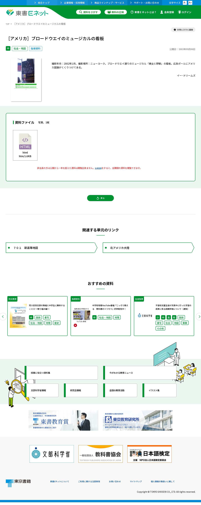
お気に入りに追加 (182, 30)
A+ (190, 2)
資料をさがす (88, 12)
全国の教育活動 (120, 399)
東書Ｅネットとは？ (144, 12)
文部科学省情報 (42, 399)
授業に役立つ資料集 (45, 382)
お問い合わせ (126, 484)
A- (185, 2)
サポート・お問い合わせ (144, 2)
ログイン (184, 12)
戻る (100, 202)
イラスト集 (157, 399)
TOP (8, 23)
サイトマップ (149, 484)
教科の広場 (116, 12)
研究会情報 (79, 399)
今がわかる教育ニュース (126, 382)
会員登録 (167, 12)
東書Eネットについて (62, 484)
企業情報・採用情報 (73, 2)
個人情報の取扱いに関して (180, 484)
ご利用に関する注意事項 (96, 484)
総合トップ (42, 2)
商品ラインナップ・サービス (107, 2)
